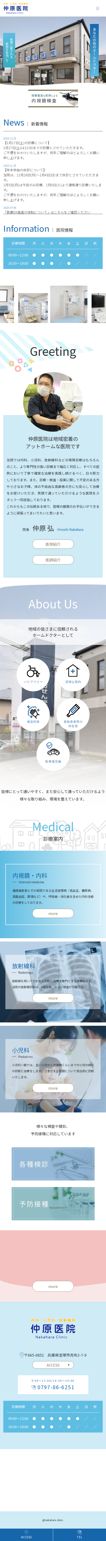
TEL (79, 1534)
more (53, 1286)
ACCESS (58, 1365)
